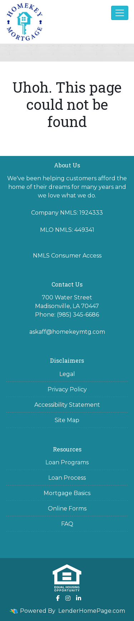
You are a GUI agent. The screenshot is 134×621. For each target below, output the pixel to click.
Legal (67, 374)
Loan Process (67, 477)
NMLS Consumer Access (67, 255)
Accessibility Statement (67, 404)
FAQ (67, 523)
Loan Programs (67, 462)
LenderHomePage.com (91, 610)
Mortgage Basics (67, 493)
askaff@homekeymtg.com (67, 331)
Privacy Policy (67, 389)
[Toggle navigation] (119, 13)
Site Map (67, 420)
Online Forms (67, 508)
